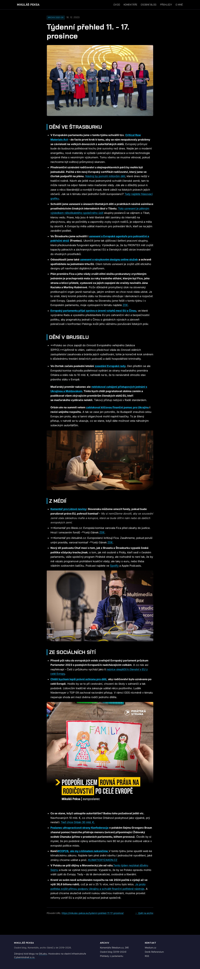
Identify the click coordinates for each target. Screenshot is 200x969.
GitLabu (43, 953)
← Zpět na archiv (144, 913)
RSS (147, 956)
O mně (179, 4)
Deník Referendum (154, 951)
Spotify (114, 565)
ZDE (125, 305)
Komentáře (130, 4)
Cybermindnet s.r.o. (24, 957)
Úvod (116, 4)
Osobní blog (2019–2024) (113, 951)
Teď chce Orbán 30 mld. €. (78, 822)
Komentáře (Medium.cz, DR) (114, 947)
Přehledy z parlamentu (111, 956)
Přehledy (166, 4)
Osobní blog (149, 4)
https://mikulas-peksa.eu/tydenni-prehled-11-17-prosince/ (93, 913)
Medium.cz (150, 947)
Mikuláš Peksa (28, 4)
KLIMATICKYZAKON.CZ (102, 860)
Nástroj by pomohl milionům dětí (105, 176)
